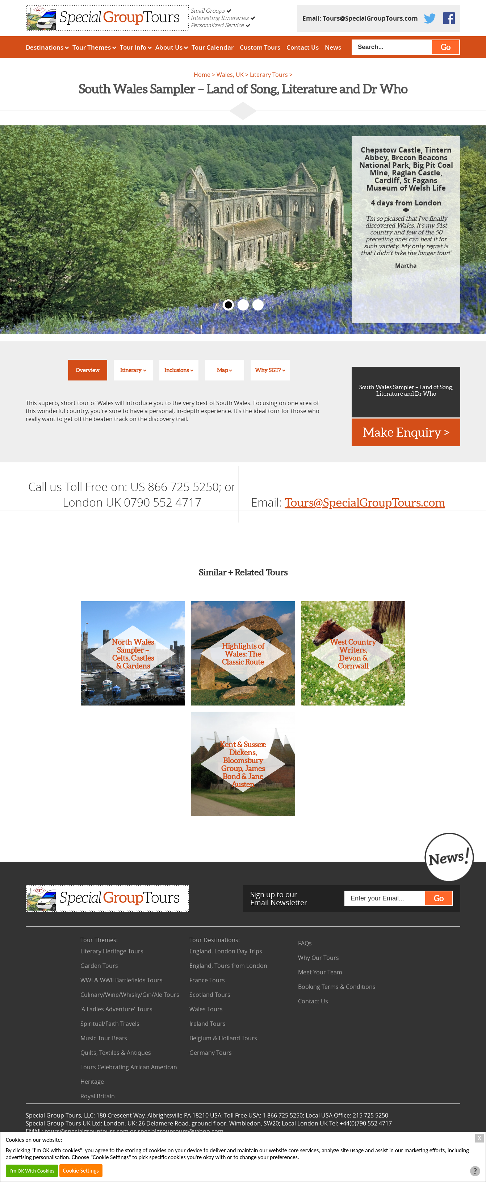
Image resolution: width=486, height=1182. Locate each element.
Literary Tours (269, 75)
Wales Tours (206, 1009)
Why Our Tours (318, 958)
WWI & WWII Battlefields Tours (121, 980)
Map (222, 370)
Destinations (44, 47)
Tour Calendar (213, 47)
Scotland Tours (209, 995)
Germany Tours (210, 1053)
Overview (88, 370)
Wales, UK (230, 75)
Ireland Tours (207, 1024)
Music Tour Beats (103, 1038)
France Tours (207, 980)
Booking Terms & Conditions (337, 987)
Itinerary (131, 370)
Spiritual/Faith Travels (109, 1024)
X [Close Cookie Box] (479, 1138)
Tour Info (133, 47)
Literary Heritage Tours (111, 951)
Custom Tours (260, 47)
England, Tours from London (228, 966)
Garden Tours (99, 966)
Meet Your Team (320, 972)
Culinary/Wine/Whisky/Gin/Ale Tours (129, 995)
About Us (169, 47)
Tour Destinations (214, 940)
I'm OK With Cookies (31, 1171)
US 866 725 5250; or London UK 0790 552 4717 (149, 494)
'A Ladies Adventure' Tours (116, 1009)
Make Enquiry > (406, 432)
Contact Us (302, 47)
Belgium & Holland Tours (223, 1038)
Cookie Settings (81, 1170)
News (333, 47)
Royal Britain (97, 1096)
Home (202, 75)
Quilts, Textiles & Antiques (115, 1053)
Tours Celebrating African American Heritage (128, 1074)
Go (446, 47)
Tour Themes (91, 47)
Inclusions (176, 370)
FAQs (305, 943)
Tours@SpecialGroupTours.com (370, 18)
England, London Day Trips (225, 951)
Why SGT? (268, 370)
